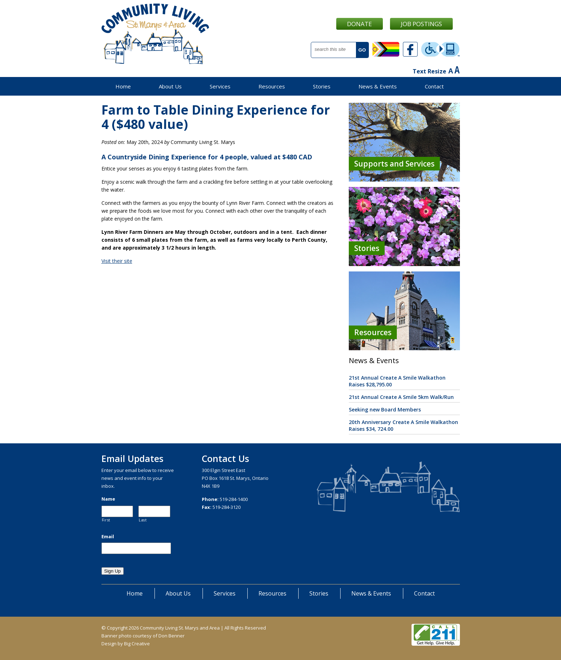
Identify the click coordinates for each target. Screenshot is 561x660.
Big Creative (137, 643)
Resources (271, 86)
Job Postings (421, 24)
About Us (170, 86)
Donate (359, 24)
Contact (434, 86)
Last (143, 519)
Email (107, 537)
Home (123, 86)
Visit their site (116, 260)
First (106, 519)
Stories (322, 86)
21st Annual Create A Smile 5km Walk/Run (401, 397)
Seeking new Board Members (385, 409)
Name (108, 499)
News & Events (377, 86)
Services (220, 86)
